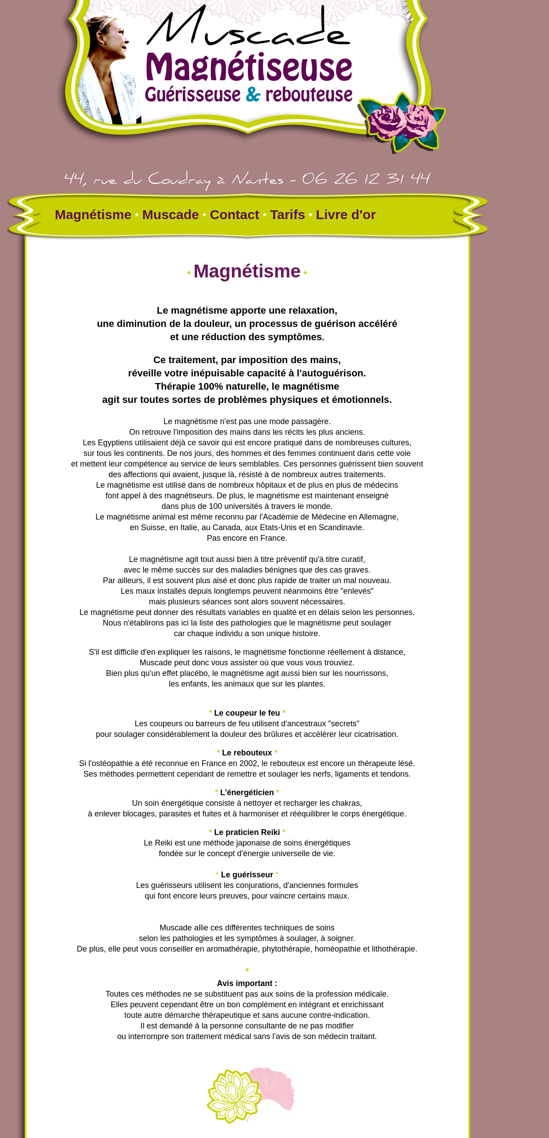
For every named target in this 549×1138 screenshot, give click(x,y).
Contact (234, 214)
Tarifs (287, 214)
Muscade (169, 214)
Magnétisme (95, 214)
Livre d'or (346, 214)
